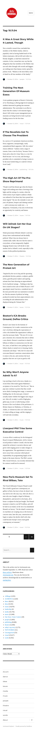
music (22, 420)
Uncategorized (9, 632)
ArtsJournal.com (8, 575)
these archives (7, 572)
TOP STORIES (10, 630)
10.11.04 (28, 79)
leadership (8, 609)
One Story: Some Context (13, 617)
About (5, 720)
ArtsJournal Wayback (8, 726)
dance (6, 601)
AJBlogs (7, 596)
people (22, 79)
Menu (31, 13)
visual (22, 123)
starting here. (7, 580)
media (7, 612)
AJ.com (6, 672)
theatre (22, 256)
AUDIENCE (9, 599)
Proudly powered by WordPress (24, 726)
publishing (23, 169)
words (7, 638)
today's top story (10, 627)
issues (22, 215)
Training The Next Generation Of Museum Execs (16, 91)
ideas (6, 604)
